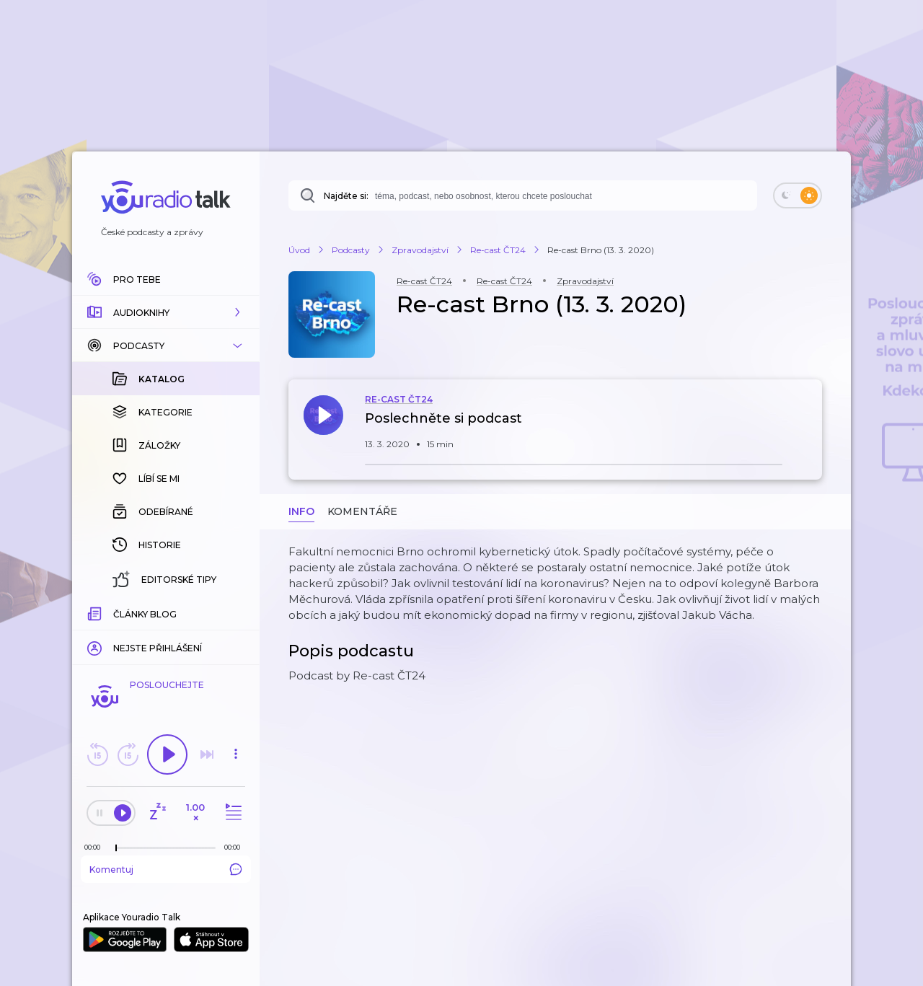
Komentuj (165, 869)
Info (301, 511)
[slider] (116, 848)
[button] (166, 312)
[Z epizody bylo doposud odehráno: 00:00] (95, 847)
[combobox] (522, 195)
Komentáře (362, 511)
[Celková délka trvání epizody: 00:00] (235, 847)
